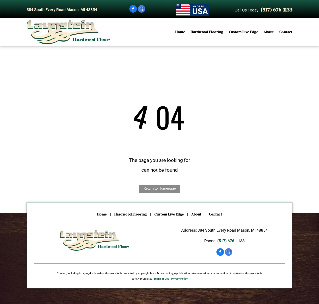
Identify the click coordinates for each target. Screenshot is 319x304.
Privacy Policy (179, 278)
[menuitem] (177, 32)
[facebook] (133, 9)
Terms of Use (161, 278)
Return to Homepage (160, 188)
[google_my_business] (141, 9)
